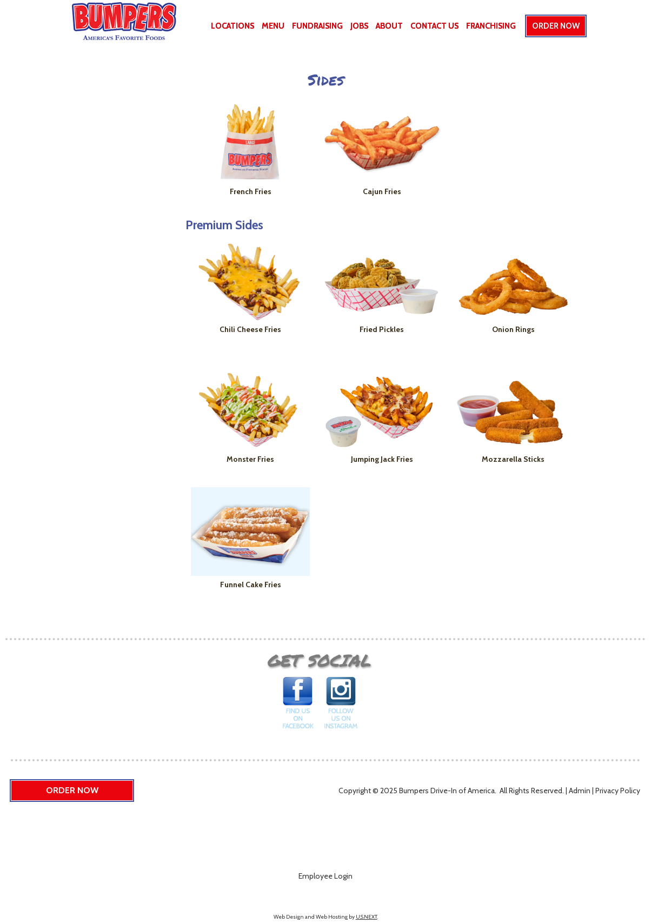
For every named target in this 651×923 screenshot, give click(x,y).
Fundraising (317, 26)
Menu (273, 26)
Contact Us (434, 26)
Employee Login (325, 876)
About (389, 26)
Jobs (359, 26)
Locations (232, 26)
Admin (579, 790)
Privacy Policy (617, 790)
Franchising (491, 26)
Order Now (556, 26)
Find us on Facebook (299, 706)
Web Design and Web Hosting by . (326, 916)
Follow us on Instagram (341, 706)
